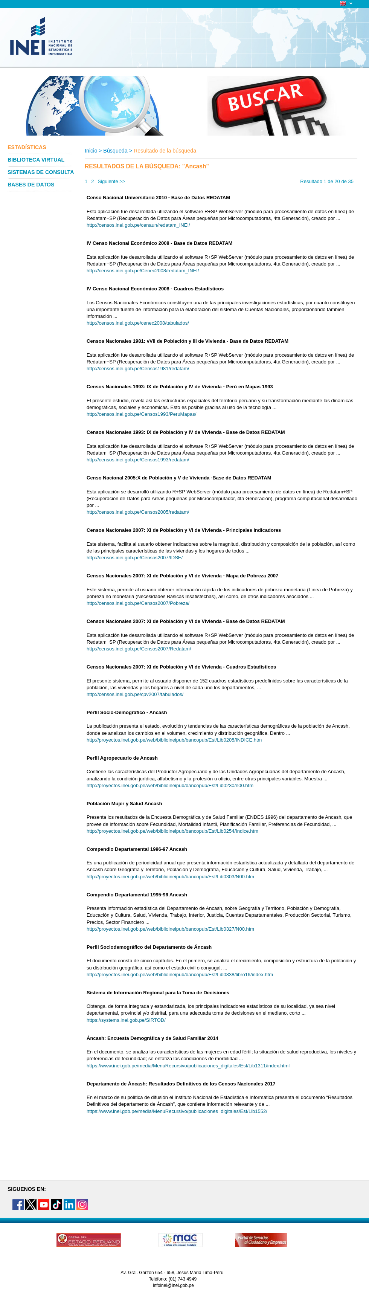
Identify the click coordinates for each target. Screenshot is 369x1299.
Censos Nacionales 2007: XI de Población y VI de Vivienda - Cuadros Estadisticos (181, 667)
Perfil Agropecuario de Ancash (122, 758)
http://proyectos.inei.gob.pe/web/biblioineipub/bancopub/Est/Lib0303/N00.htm (170, 876)
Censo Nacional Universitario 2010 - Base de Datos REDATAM (158, 197)
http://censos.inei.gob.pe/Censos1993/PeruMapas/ (141, 414)
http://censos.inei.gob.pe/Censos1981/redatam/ (138, 368)
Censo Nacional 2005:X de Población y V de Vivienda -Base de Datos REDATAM (179, 478)
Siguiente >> (111, 181)
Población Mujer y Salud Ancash (124, 803)
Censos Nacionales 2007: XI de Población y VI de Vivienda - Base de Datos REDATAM (186, 621)
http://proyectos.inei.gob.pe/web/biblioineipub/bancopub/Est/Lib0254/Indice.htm (172, 831)
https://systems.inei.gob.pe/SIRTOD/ (126, 1020)
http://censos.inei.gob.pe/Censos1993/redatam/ (138, 460)
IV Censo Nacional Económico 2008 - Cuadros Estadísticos (155, 289)
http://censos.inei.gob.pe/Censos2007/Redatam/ (139, 649)
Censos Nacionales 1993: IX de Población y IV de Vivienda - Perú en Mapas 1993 (180, 386)
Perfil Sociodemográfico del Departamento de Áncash (149, 947)
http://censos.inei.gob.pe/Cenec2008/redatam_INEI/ (143, 270)
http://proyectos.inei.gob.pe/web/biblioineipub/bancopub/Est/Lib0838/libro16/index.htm (180, 974)
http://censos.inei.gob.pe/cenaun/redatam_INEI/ (138, 225)
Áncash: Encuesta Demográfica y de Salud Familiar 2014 (152, 1038)
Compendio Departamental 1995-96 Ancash (137, 895)
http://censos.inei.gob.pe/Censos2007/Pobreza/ (138, 603)
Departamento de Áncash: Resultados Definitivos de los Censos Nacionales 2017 (181, 1084)
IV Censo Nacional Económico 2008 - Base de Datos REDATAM (159, 243)
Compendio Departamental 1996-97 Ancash (137, 849)
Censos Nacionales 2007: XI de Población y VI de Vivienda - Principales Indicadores (184, 530)
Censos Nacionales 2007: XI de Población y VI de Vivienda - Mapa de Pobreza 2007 (182, 576)
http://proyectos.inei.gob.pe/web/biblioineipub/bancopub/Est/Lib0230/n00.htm (170, 785)
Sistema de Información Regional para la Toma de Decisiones (158, 992)
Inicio (91, 151)
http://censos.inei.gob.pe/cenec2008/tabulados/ (138, 323)
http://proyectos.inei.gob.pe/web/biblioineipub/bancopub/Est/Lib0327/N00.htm (170, 929)
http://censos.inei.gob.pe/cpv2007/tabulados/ (135, 694)
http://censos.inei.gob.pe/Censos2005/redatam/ (138, 512)
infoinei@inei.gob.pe (173, 1285)
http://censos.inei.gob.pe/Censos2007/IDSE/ (135, 557)
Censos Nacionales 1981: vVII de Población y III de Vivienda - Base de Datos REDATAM (187, 341)
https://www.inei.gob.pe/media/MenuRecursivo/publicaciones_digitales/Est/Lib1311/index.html (188, 1066)
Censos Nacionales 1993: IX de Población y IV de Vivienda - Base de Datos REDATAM (186, 432)
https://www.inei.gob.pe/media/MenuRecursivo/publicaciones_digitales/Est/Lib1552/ (177, 1111)
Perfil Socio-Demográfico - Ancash (127, 712)
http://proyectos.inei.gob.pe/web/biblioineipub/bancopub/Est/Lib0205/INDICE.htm (174, 740)
